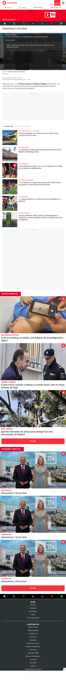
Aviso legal (33, 662)
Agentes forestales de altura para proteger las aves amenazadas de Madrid (33, 408)
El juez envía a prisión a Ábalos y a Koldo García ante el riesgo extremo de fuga (33, 361)
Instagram (23, 23)
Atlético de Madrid (26, 180)
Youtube (52, 23)
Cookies (33, 666)
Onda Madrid (38, 7)
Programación (55, 7)
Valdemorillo (24, 164)
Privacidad (33, 659)
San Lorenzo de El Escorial (29, 131)
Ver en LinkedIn (43, 596)
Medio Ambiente (7, 429)
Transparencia (33, 633)
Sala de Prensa (33, 627)
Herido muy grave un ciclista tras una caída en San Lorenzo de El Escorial (9, 137)
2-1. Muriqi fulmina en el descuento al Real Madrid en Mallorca (9, 203)
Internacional (24, 213)
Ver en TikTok (33, 596)
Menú (63, 3)
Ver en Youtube (52, 596)
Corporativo (33, 624)
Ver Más (33, 441)
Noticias (8, 7)
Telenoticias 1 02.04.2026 (33, 514)
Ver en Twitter (14, 596)
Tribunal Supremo (8, 382)
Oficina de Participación (33, 656)
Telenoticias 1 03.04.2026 (33, 469)
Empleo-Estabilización (33, 646)
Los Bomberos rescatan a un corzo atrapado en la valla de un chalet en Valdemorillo (9, 170)
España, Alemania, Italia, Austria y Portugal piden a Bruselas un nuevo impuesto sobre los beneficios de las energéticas (9, 219)
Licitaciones (33, 650)
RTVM (33, 602)
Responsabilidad (33, 630)
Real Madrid (23, 196)
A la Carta (22, 7)
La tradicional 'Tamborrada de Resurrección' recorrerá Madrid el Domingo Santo (9, 153)
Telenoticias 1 (6, 490)
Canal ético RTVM (33, 653)
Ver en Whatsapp (62, 596)
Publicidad (33, 640)
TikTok (31, 23)
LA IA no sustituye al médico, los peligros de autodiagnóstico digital (33, 314)
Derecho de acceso (33, 643)
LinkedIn (42, 23)
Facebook (4, 23)
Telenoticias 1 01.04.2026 (33, 558)
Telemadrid (33, 608)
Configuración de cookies (33, 669)
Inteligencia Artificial (10, 335)
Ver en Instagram (23, 596)
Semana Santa (24, 147)
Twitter (13, 23)
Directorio (33, 637)
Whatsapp (61, 23)
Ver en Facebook (4, 596)
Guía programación (33, 618)
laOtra (33, 614)
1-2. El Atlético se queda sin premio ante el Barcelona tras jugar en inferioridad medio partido (9, 186)
